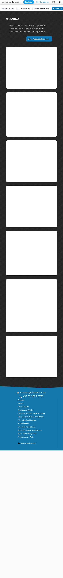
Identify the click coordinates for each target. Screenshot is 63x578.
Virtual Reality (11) (24, 8)
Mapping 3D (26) (8, 8)
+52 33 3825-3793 (31, 541)
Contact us (42, 2)
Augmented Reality (25, 555)
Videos (20, 549)
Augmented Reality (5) (41, 8)
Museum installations (26, 572)
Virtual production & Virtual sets (31, 562)
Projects (28, 2)
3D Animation (23, 569)
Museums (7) (57, 8)
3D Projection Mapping (27, 565)
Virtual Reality (23, 552)
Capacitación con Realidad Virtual (31, 559)
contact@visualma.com (31, 537)
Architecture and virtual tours (30, 575)
